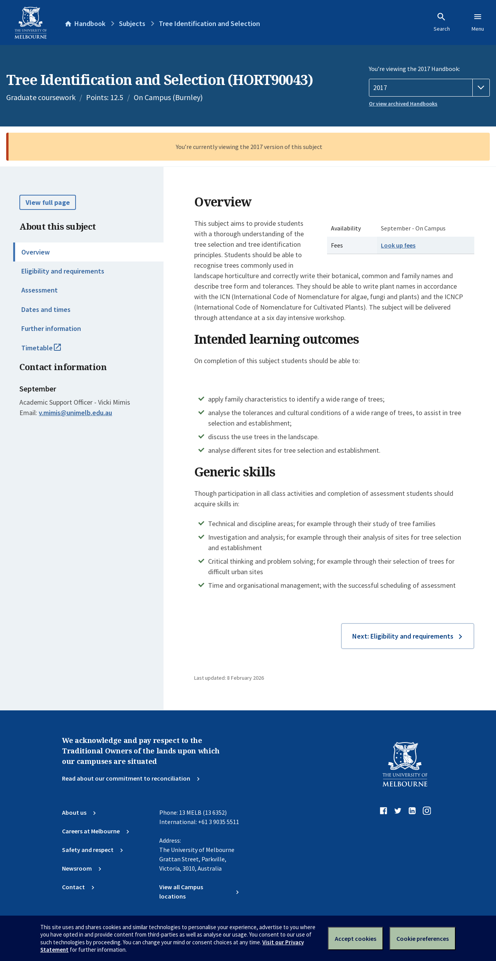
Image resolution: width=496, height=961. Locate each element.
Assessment (39, 290)
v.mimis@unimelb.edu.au (75, 412)
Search (442, 22)
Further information (51, 328)
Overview (35, 252)
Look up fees (398, 245)
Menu (478, 22)
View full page (48, 202)
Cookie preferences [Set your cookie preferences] (422, 938)
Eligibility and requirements (62, 271)
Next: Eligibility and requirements (402, 636)
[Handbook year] (429, 87)
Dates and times (46, 309)
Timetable (49, 351)
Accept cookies (355, 938)
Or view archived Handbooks (403, 103)
